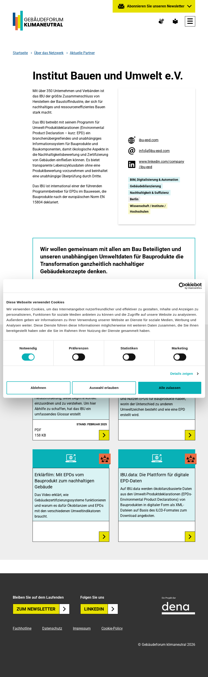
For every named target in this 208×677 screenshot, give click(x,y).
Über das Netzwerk (48, 53)
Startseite (20, 53)
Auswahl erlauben (104, 388)
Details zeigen (181, 373)
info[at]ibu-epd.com (154, 151)
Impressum (82, 628)
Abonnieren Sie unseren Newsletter (155, 6)
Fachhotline (22, 628)
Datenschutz (52, 628)
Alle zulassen (169, 388)
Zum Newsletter (43, 609)
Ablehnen (38, 388)
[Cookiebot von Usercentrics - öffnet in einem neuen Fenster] (182, 285)
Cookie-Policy (112, 628)
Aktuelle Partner (82, 53)
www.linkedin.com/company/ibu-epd (161, 164)
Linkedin (101, 609)
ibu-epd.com (148, 140)
